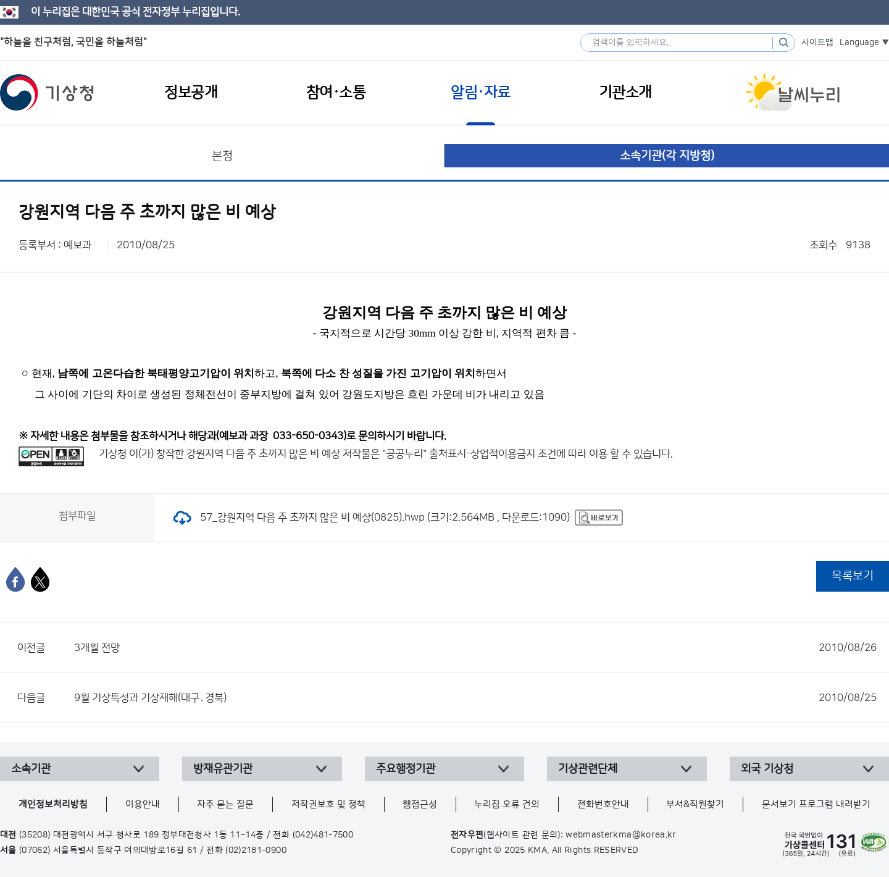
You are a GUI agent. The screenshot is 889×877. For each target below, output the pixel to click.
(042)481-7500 (323, 835)
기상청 (47, 92)
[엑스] (40, 579)
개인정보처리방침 (53, 804)
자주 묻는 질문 (225, 804)
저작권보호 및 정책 (328, 804)
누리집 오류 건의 (507, 804)
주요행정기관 (405, 769)
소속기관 (31, 769)
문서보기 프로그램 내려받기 (816, 804)
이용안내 (142, 804)
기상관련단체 (587, 769)
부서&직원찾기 (695, 804)
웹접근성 (420, 804)
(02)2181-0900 (255, 850)
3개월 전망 (475, 648)
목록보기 (853, 575)
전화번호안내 (603, 804)
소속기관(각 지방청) (667, 155)
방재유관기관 (223, 769)
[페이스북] (15, 579)
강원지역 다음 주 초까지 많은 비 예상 (263, 453)
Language (859, 43)
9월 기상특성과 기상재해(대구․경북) (475, 698)
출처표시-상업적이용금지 (483, 453)
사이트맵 (817, 43)
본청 (222, 155)
